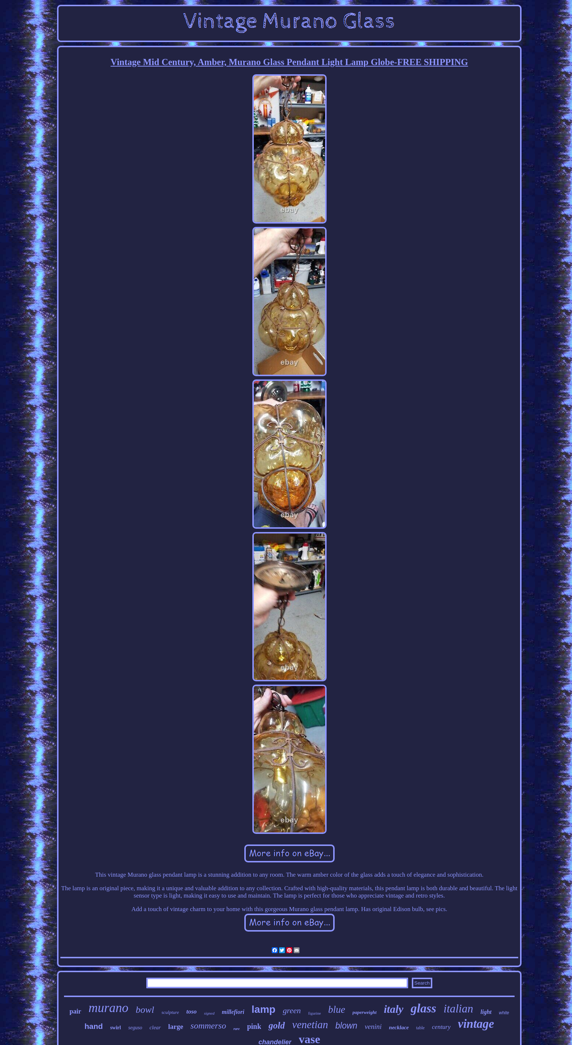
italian (458, 1008)
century (441, 1026)
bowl (145, 1009)
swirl (115, 1027)
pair (75, 1011)
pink (254, 1026)
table (420, 1027)
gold (276, 1025)
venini (373, 1026)
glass (423, 1008)
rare (236, 1029)
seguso (135, 1027)
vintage (476, 1023)
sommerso (208, 1025)
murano (108, 1008)
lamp (263, 1009)
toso (191, 1011)
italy (393, 1009)
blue (336, 1009)
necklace (399, 1027)
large (175, 1026)
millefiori (233, 1012)
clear (155, 1027)
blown (346, 1025)
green (292, 1010)
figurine (314, 1013)
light (486, 1012)
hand (93, 1026)
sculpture (170, 1012)
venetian (310, 1024)
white (504, 1012)
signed (209, 1013)
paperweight (365, 1012)
